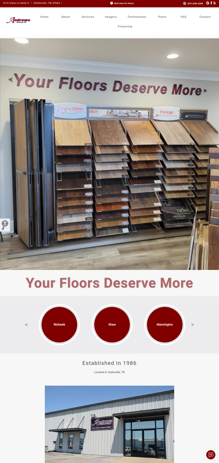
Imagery (111, 16)
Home (44, 16)
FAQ (183, 16)
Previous (26, 324)
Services (88, 16)
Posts (162, 16)
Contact (205, 16)
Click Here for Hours (122, 3)
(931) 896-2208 (193, 3)
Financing (125, 26)
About (65, 16)
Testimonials (136, 16)
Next (192, 324)
